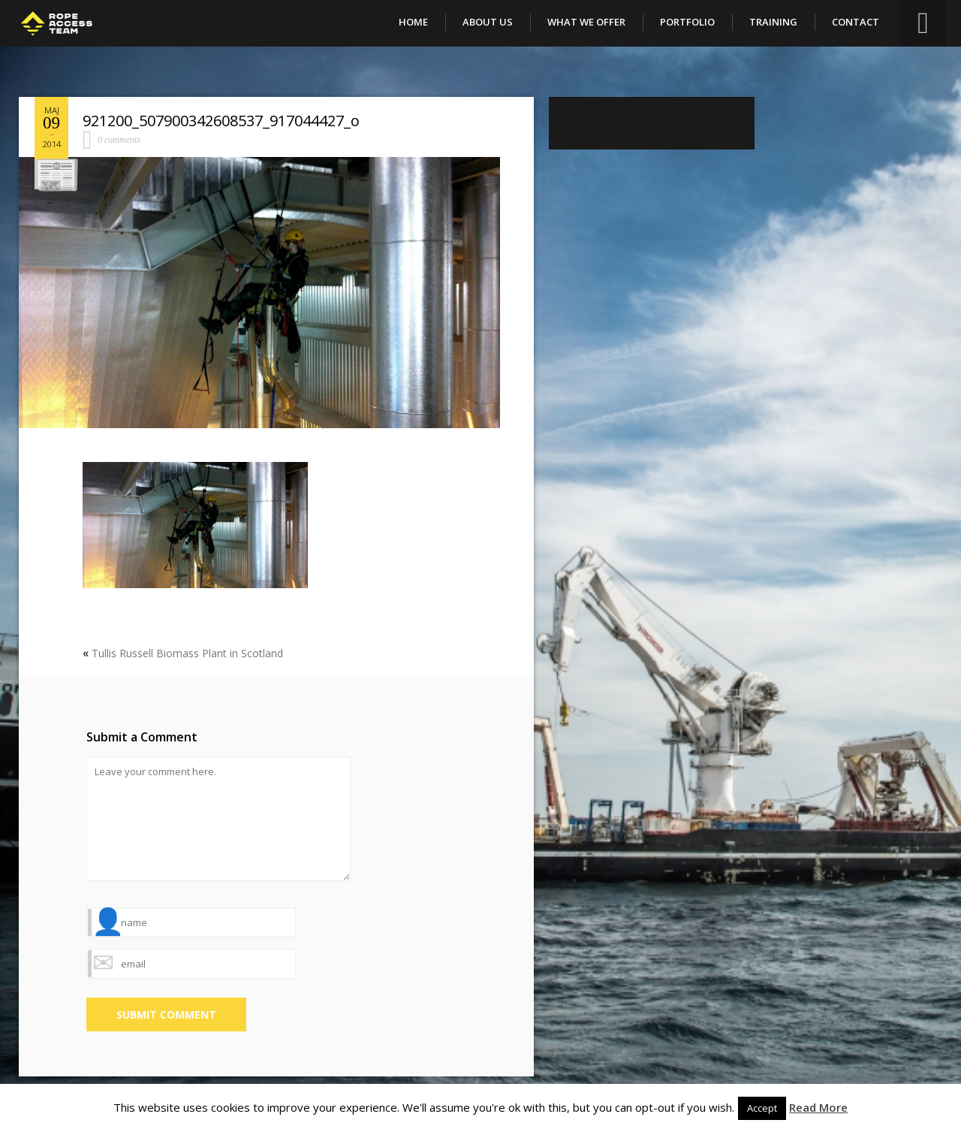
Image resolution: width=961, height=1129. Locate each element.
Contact (855, 22)
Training (773, 22)
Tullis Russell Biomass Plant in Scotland (187, 653)
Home (413, 22)
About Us (487, 22)
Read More (818, 1107)
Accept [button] (762, 1108)
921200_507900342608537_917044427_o (221, 120)
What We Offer (586, 22)
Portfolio (687, 22)
